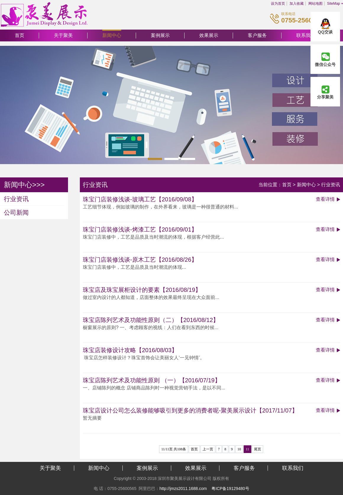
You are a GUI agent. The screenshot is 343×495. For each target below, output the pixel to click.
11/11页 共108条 (173, 449)
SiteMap (333, 3)
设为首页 (278, 3)
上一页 (208, 449)
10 (239, 449)
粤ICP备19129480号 (230, 488)
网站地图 (315, 3)
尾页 (257, 449)
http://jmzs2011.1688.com (183, 488)
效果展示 (208, 35)
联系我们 (292, 468)
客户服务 (257, 35)
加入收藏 (296, 3)
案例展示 (160, 35)
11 (247, 449)
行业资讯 (16, 198)
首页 (19, 35)
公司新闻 (16, 212)
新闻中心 (111, 35)
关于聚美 (63, 35)
